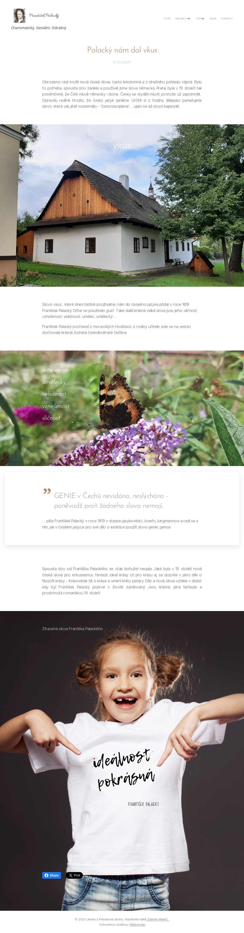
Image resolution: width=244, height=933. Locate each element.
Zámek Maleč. (158, 919)
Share (52, 875)
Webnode (137, 925)
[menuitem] (207, 19)
